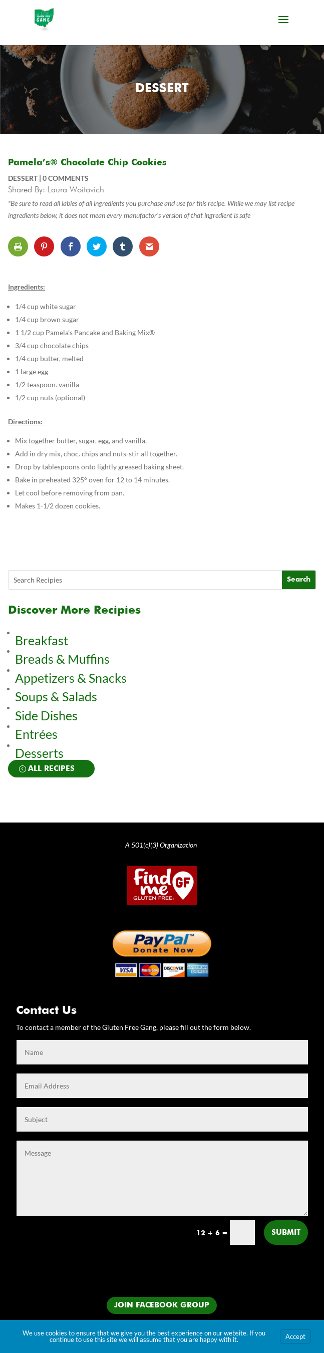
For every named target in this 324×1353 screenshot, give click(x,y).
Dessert (162, 89)
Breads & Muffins (62, 658)
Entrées (36, 733)
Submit (285, 1232)
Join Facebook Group (161, 1305)
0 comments (66, 178)
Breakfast (41, 640)
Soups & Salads (56, 696)
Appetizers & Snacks (71, 677)
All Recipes (51, 768)
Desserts (40, 752)
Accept (295, 1336)
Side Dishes (46, 715)
